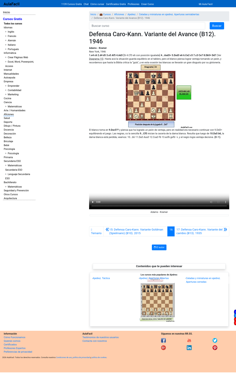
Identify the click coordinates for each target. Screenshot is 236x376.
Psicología (9, 149)
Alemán (12, 40)
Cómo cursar (97, 4)
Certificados (10, 344)
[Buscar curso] (147, 25)
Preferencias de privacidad (18, 351)
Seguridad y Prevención (16, 190)
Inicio (6, 12)
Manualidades (11, 73)
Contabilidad (14, 90)
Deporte (8, 122)
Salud (7, 118)
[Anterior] (135, 231)
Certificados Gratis (116, 4)
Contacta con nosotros (94, 341)
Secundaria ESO (12, 161)
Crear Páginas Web (18, 57)
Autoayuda (9, 77)
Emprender (13, 85)
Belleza (7, 137)
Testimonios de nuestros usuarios (100, 337)
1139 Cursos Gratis (71, 4)
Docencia (9, 129)
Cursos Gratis (12, 19)
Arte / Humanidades (14, 110)
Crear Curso (147, 4)
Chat (86, 4)
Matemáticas (15, 106)
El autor (159, 247)
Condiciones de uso (64, 357)
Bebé (6, 145)
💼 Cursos (105, 14)
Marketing (13, 94)
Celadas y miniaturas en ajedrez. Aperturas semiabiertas (169, 14)
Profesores (133, 4)
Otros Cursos (11, 194)
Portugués (13, 49)
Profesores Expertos (14, 348)
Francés (12, 36)
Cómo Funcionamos (14, 337)
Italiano (12, 44)
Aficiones (9, 114)
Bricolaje (8, 141)
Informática (10, 53)
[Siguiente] (201, 231)
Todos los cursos (13, 23)
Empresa (8, 81)
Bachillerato (10, 182)
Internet (8, 69)
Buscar (217, 26)
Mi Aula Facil (206, 4)
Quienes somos (12, 341)
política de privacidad (81, 357)
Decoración (10, 133)
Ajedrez (131, 14)
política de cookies (99, 357)
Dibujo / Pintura (12, 125)
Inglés (11, 31)
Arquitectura (10, 198)
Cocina (7, 98)
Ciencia (8, 102)
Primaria (8, 157)
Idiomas (8, 27)
